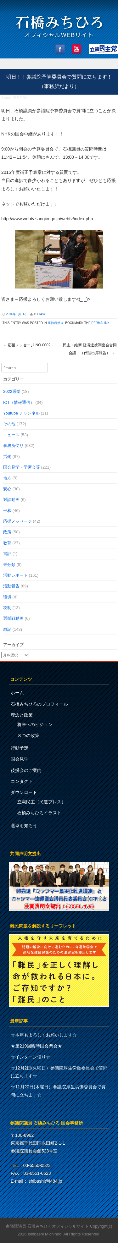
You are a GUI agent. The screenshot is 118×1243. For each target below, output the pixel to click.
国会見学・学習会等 (21, 467)
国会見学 (19, 759)
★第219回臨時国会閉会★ (36, 1045)
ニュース (11, 434)
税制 (7, 607)
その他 (9, 423)
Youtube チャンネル (21, 413)
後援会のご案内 (26, 770)
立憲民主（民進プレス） (41, 801)
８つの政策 (28, 735)
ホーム (17, 692)
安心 (7, 489)
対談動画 (11, 499)
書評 (7, 553)
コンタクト (22, 781)
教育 (7, 543)
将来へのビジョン (35, 724)
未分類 (9, 564)
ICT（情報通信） (18, 402)
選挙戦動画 (13, 618)
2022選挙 (11, 391)
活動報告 (11, 586)
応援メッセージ (17, 521)
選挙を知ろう (24, 825)
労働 (7, 456)
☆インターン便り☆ (30, 1056)
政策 (7, 532)
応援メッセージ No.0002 (27, 345)
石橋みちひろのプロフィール (39, 704)
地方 (7, 478)
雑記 (7, 629)
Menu (59, 63)
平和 (7, 510)
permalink (100, 323)
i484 (42, 314)
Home (6, 97)
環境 (7, 597)
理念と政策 (22, 715)
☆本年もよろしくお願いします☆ (44, 1034)
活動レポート (15, 575)
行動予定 (19, 748)
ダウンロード (24, 792)
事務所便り (21, 97)
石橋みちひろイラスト (39, 812)
